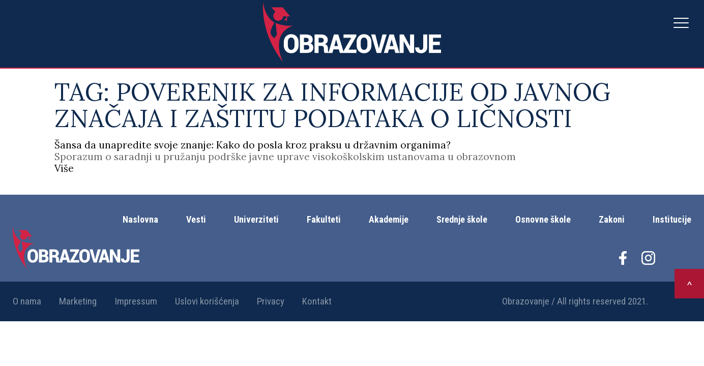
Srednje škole (461, 219)
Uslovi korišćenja (207, 301)
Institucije (672, 219)
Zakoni (612, 219)
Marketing (78, 301)
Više (64, 168)
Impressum (135, 301)
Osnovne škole (543, 219)
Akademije (388, 219)
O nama (27, 301)
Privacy (270, 301)
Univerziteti (256, 219)
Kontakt (317, 301)
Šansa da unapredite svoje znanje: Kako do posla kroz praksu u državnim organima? (252, 145)
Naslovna (140, 219)
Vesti (196, 219)
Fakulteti (324, 219)
